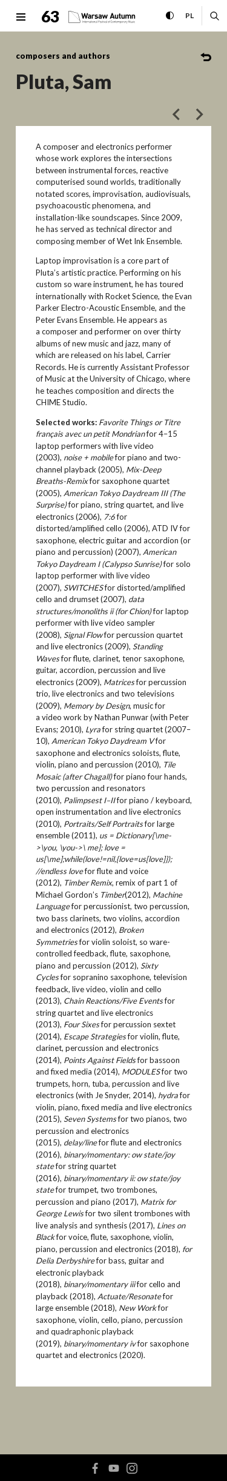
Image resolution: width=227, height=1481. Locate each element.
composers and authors (63, 56)
